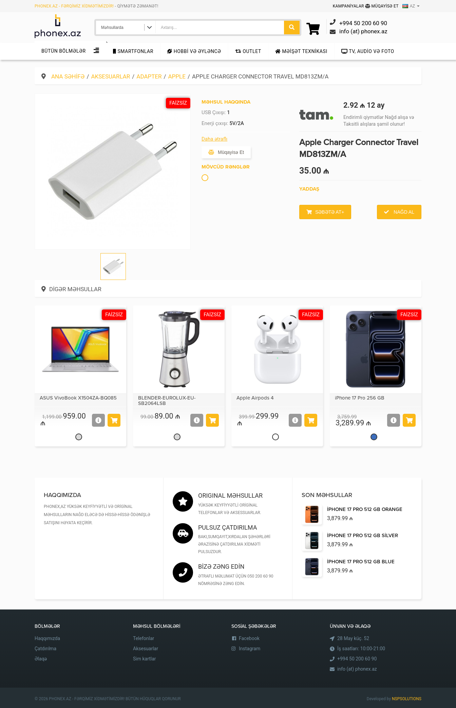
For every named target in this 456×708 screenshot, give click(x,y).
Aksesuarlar (110, 76)
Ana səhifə (67, 76)
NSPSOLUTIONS (406, 698)
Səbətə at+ (329, 212)
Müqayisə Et (382, 6)
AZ (408, 6)
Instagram (249, 648)
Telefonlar (143, 638)
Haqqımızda (47, 638)
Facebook (249, 638)
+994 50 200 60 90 (357, 658)
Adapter (149, 76)
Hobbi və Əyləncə (194, 51)
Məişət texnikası (301, 51)
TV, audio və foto (367, 51)
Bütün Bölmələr (63, 51)
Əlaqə (41, 658)
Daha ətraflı (214, 139)
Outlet (248, 51)
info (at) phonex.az (357, 669)
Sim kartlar (144, 658)
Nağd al (403, 212)
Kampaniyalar (349, 6)
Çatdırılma (45, 648)
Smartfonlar (133, 51)
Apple (177, 76)
